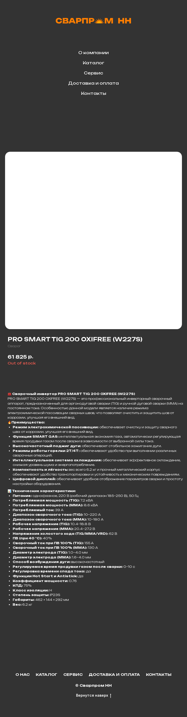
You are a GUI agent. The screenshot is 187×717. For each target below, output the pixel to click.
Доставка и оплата (93, 83)
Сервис (93, 72)
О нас (22, 674)
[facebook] (99, 112)
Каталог (93, 62)
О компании (93, 52)
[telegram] (88, 112)
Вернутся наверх (93, 695)
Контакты (93, 93)
